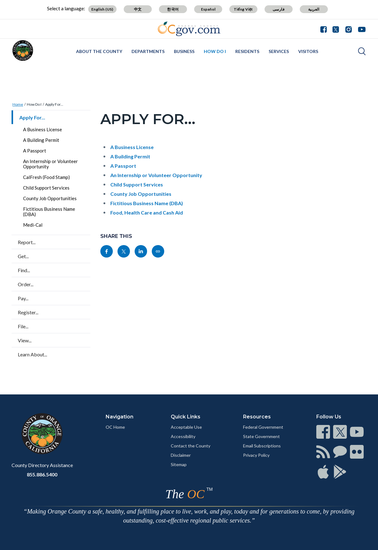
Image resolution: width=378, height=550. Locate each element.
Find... (24, 270)
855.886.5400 (42, 474)
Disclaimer (181, 455)
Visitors (308, 51)
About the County (99, 51)
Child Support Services (46, 188)
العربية (313, 9)
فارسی (279, 9)
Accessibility (183, 436)
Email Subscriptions (262, 445)
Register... (28, 312)
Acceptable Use (186, 427)
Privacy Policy (256, 455)
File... (23, 326)
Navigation (119, 417)
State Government (261, 436)
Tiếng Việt (243, 9)
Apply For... (54, 104)
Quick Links (185, 417)
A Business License (42, 129)
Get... (23, 256)
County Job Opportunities (50, 198)
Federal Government (263, 427)
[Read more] (189, 29)
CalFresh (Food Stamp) (46, 177)
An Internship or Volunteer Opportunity (50, 163)
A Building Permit (41, 140)
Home (17, 104)
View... (24, 340)
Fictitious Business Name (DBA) (49, 211)
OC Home (115, 427)
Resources (257, 417)
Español (208, 9)
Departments (148, 51)
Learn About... (32, 354)
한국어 (173, 9)
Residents (247, 51)
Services (279, 51)
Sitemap (179, 464)
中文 (138, 9)
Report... (27, 242)
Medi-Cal (32, 225)
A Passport (34, 150)
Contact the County (190, 445)
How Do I (215, 51)
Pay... (23, 298)
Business (184, 51)
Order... (25, 284)
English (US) (102, 9)
